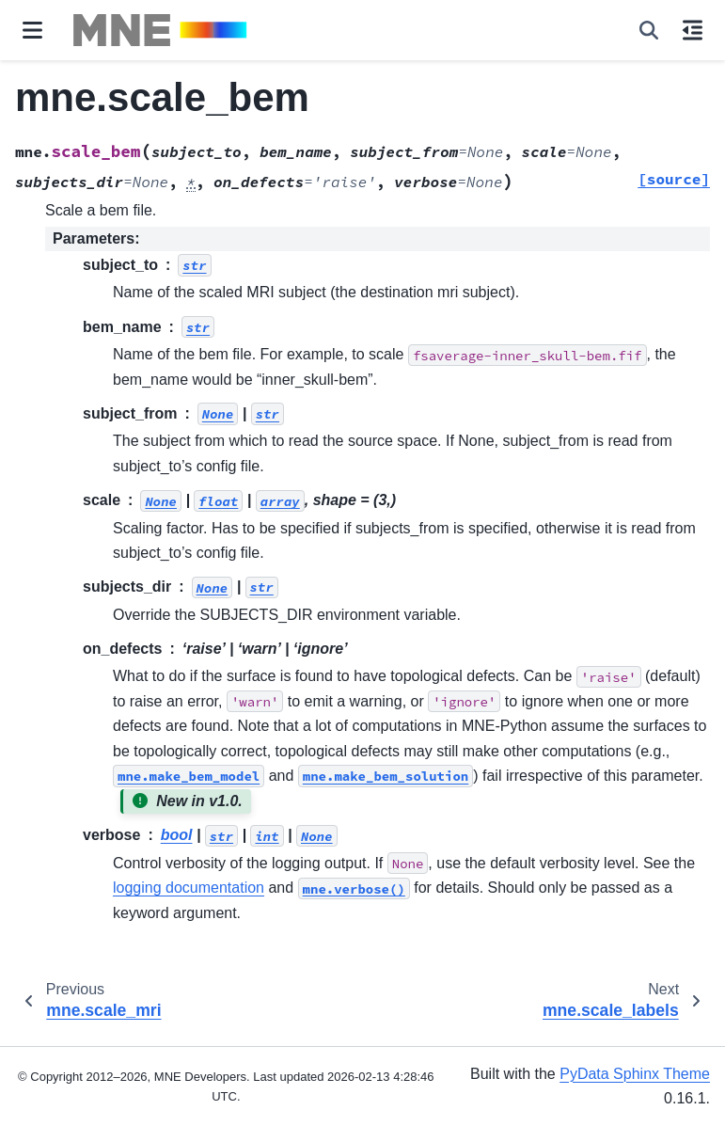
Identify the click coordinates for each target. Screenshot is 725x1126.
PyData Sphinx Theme (635, 1074)
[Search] (649, 30)
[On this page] (692, 30)
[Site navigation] (32, 30)
